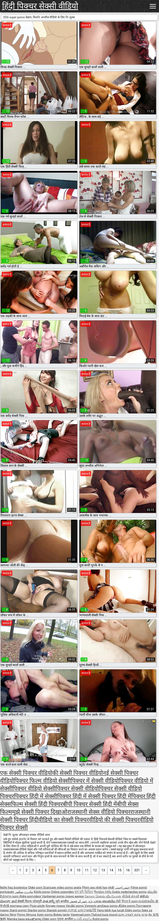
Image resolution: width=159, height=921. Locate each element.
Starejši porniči (57, 910)
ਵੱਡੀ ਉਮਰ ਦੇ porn (127, 901)
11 (87, 870)
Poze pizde (37, 906)
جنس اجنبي (122, 887)
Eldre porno (133, 910)
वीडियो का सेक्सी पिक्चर (63, 819)
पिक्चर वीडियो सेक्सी (34, 788)
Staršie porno (37, 910)
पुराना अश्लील (65, 919)
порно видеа (74, 896)
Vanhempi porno (53, 896)
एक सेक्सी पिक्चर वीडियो (26, 773)
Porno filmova (26, 914)
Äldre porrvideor (30, 896)
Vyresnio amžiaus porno (101, 906)
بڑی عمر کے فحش (82, 901)
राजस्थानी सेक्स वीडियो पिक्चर (98, 812)
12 (95, 870)
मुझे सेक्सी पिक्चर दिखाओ (39, 812)
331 (137, 870)
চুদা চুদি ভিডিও (84, 892)
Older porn (35, 887)
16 (128, 870)
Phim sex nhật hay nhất (98, 887)
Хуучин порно (55, 906)
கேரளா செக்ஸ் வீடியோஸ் (102, 896)
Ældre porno (127, 906)
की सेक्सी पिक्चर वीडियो (77, 773)
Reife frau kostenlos (13, 887)
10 (78, 870)
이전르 (73, 910)
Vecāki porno (75, 906)
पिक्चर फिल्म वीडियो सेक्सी (42, 780)
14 (111, 870)
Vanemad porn (81, 914)
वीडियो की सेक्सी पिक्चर (114, 819)
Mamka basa (16, 919)
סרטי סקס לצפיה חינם (132, 914)
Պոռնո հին (103, 892)
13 (103, 870)
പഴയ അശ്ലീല (104, 901)
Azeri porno (45, 914)
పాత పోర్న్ (49, 901)
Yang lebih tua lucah (111, 910)
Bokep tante (61, 914)
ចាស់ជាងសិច (146, 901)
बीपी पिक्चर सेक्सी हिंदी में (90, 804)
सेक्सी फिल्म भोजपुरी (29, 901)
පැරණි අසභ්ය (82, 919)
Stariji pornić (19, 910)
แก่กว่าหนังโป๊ (87, 910)
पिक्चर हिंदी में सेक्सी (35, 796)
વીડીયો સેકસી (130, 896)
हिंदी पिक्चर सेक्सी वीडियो (40, 6)
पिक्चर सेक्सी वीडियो (77, 788)
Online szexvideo (62, 892)
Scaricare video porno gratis (62, 887)
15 (119, 870)
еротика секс (19, 906)
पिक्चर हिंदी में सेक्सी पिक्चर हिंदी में (94, 796)
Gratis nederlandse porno (129, 892)
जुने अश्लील (62, 901)
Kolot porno (101, 919)
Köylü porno (42, 892)
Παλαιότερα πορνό (104, 914)
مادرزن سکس (24, 892)
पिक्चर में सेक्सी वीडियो (95, 780)
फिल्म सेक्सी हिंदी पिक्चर (37, 804)
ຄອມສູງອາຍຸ (34, 919)
